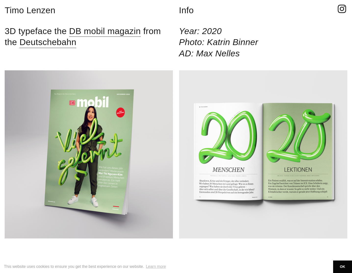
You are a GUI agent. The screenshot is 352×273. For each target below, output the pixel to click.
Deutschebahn (47, 42)
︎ (342, 9)
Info (186, 10)
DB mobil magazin (105, 31)
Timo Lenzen (30, 10)
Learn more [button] (156, 266)
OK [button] (342, 267)
